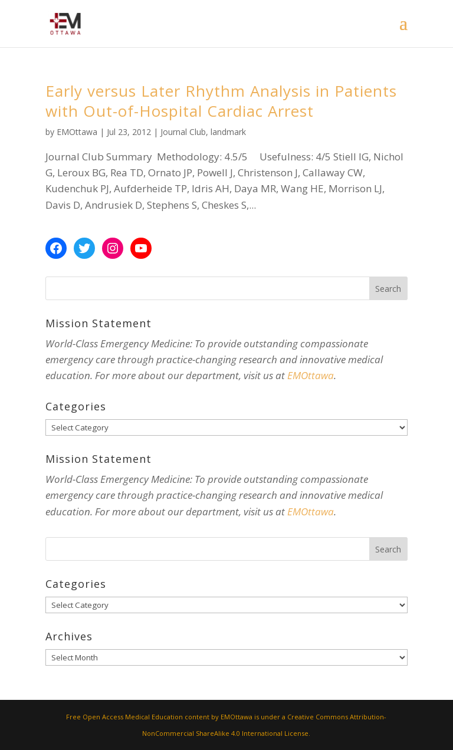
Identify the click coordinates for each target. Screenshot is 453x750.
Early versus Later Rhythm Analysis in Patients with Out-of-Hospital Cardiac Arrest (221, 100)
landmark (228, 131)
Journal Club (183, 131)
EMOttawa (77, 131)
